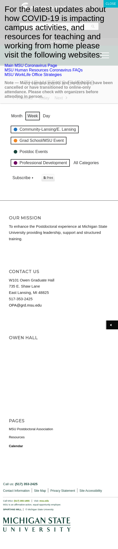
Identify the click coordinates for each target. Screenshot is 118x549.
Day (46, 116)
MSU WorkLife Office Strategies (33, 74)
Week (32, 116)
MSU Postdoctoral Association (31, 429)
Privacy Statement (62, 491)
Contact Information (16, 491)
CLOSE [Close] (111, 4)
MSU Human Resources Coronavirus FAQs (44, 70)
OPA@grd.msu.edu (25, 305)
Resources (17, 437)
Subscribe (23, 178)
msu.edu (44, 501)
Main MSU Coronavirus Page (31, 65)
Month (16, 116)
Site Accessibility (90, 491)
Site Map (40, 491)
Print (48, 178)
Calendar (16, 446)
